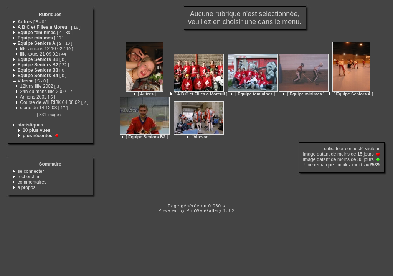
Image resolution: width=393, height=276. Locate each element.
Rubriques (50, 14)
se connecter (31, 171)
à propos (27, 187)
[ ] (145, 94)
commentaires (32, 182)
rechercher (29, 176)
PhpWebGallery (204, 210)
